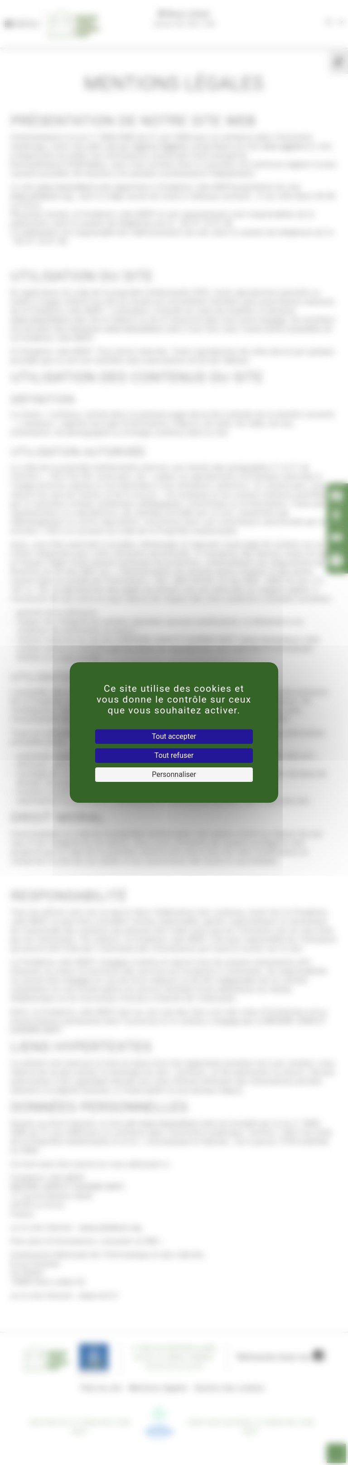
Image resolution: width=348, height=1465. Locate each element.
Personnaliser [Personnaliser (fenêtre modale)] (174, 774)
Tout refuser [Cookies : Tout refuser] (174, 755)
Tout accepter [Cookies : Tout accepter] (174, 736)
